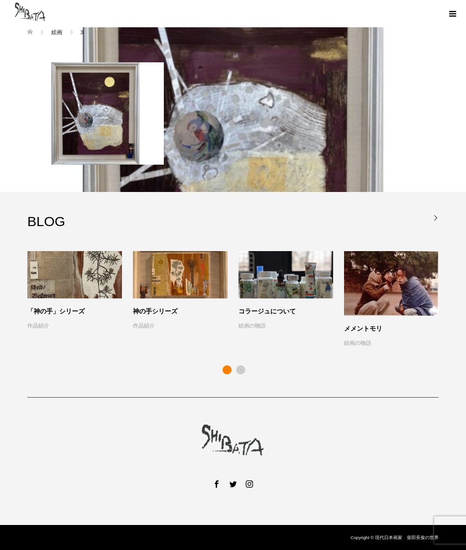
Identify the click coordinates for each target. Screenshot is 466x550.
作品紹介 (38, 326)
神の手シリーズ (155, 311)
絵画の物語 (252, 326)
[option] (238, 299)
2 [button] (240, 369)
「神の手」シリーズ (56, 311)
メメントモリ (363, 328)
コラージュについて (267, 311)
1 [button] (227, 369)
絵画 (57, 32)
